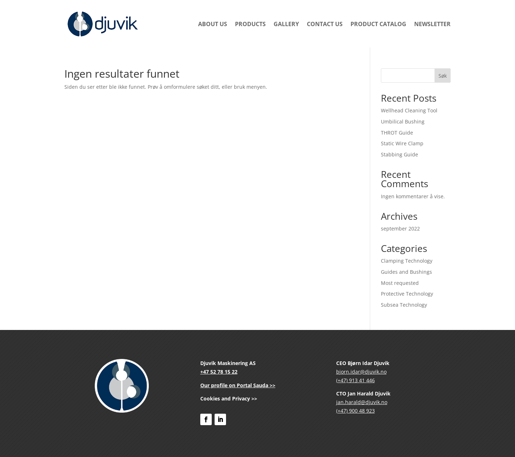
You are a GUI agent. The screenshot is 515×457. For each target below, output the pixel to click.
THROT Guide (397, 132)
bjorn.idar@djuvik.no (361, 371)
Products (250, 24)
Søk (442, 75)
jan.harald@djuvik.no (361, 402)
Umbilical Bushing (403, 121)
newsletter (432, 24)
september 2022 (400, 228)
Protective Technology (407, 293)
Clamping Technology (406, 260)
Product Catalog (378, 24)
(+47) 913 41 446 (355, 380)
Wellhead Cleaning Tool (409, 110)
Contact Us (325, 24)
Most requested (400, 282)
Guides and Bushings (406, 271)
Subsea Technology (404, 304)
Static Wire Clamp (402, 143)
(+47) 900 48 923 (355, 410)
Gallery (286, 24)
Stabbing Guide (399, 154)
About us (212, 24)
